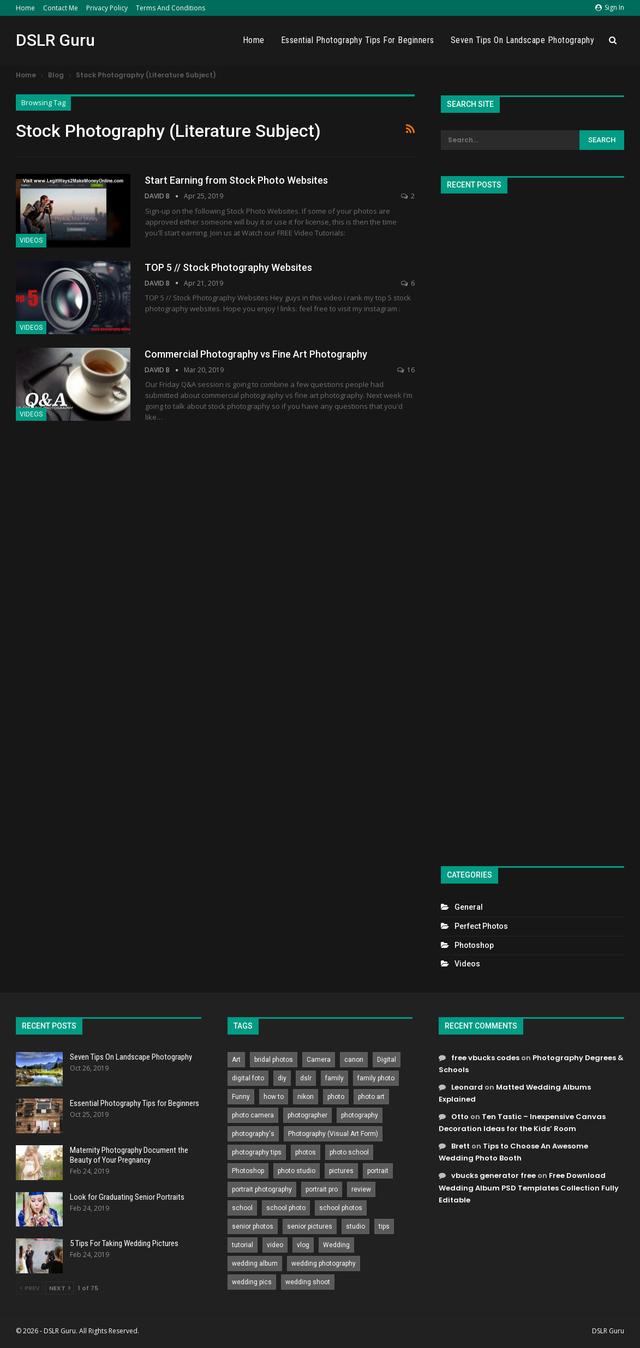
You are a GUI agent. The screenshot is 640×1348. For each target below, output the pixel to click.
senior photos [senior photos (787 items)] (252, 1226)
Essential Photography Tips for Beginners (357, 40)
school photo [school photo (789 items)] (286, 1208)
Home (25, 8)
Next (59, 1288)
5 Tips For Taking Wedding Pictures (124, 1243)
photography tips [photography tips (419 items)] (257, 1152)
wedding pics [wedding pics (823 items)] (252, 1282)
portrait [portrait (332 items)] (377, 1171)
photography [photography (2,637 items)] (359, 1115)
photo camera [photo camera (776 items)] (253, 1115)
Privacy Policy (107, 8)
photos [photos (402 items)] (305, 1152)
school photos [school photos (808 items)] (340, 1208)
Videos (31, 240)
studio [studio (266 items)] (355, 1226)
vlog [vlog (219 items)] (303, 1245)
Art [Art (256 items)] (236, 1059)
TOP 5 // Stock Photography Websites (228, 267)
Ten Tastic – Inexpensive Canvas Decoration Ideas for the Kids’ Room (522, 1122)
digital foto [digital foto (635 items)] (248, 1078)
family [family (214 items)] (334, 1078)
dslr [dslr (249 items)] (306, 1078)
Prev (30, 1288)
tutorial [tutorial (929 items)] (242, 1245)
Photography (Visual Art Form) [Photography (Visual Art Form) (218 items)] (333, 1134)
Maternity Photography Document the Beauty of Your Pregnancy (129, 1155)
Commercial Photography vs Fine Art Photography (256, 354)
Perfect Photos (481, 926)
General (468, 907)
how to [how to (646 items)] (274, 1097)
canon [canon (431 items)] (353, 1059)
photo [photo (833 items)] (335, 1097)
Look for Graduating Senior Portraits (127, 1197)
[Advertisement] (532, 525)
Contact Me (60, 8)
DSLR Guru (55, 40)
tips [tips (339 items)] (384, 1226)
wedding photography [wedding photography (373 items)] (323, 1263)
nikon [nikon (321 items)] (305, 1097)
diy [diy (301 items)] (282, 1078)
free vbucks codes (485, 1058)
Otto (460, 1116)
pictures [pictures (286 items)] (341, 1171)
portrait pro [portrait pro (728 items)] (322, 1189)
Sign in (609, 7)
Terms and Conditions (170, 8)
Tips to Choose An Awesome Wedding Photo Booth (513, 1152)
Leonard (467, 1087)
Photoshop (474, 945)
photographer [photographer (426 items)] (307, 1115)
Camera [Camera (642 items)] (319, 1059)
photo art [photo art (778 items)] (371, 1097)
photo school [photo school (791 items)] (349, 1152)
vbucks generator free (493, 1175)
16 (406, 369)
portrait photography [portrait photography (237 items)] (262, 1189)
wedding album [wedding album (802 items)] (255, 1263)
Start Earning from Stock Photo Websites (236, 180)
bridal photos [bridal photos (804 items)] (273, 1059)
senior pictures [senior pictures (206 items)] (309, 1226)
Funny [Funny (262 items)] (241, 1097)
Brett (460, 1146)
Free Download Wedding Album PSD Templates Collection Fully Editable (529, 1187)
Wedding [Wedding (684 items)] (336, 1245)
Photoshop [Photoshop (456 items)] (248, 1171)
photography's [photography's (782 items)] (253, 1134)
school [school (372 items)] (242, 1208)
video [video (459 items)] (275, 1245)
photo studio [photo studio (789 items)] (296, 1171)
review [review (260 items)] (361, 1189)
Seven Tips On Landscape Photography (523, 40)
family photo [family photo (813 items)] (375, 1078)
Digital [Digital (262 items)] (386, 1059)
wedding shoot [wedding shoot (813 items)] (307, 1282)
